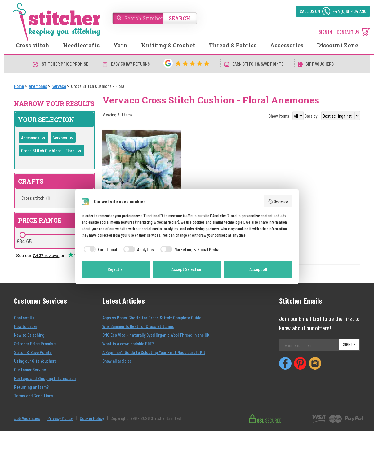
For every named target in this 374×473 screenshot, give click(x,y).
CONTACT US (348, 32)
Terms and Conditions (33, 395)
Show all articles (117, 361)
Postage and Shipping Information (45, 378)
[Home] (19, 86)
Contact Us (24, 317)
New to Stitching (29, 335)
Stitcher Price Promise (35, 343)
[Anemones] (38, 86)
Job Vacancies (27, 418)
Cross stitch (32, 45)
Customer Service (30, 369)
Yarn (120, 45)
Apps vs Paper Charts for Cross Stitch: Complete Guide (151, 317)
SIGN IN (325, 32)
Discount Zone (337, 45)
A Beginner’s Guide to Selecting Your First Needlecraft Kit (153, 352)
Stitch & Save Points (33, 352)
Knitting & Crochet (168, 45)
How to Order (25, 326)
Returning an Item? (31, 387)
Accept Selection (186, 269)
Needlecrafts (81, 45)
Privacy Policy (60, 418)
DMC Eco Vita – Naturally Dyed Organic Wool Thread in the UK (155, 335)
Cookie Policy (92, 418)
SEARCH (179, 18)
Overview (278, 201)
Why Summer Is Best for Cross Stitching (138, 326)
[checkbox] (99, 249)
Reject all (116, 269)
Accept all (258, 269)
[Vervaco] (59, 86)
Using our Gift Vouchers (35, 361)
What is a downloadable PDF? (128, 343)
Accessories (286, 45)
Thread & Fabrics (232, 45)
